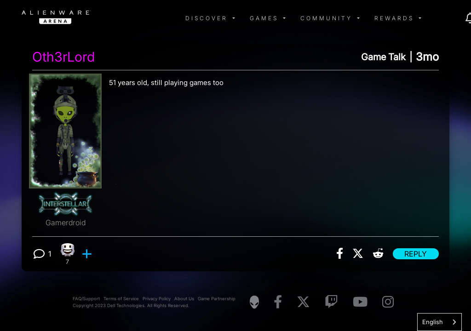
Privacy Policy (157, 298)
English (432, 321)
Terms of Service (121, 298)
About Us (184, 298)
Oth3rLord (63, 57)
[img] (169, 18)
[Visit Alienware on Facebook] (277, 302)
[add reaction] (88, 254)
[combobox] (439, 322)
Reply (415, 253)
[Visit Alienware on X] (303, 302)
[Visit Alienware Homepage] (254, 302)
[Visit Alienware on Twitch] (331, 302)
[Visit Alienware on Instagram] (388, 302)
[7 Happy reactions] (67, 254)
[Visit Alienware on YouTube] (360, 302)
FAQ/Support (86, 298)
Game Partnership (217, 298)
